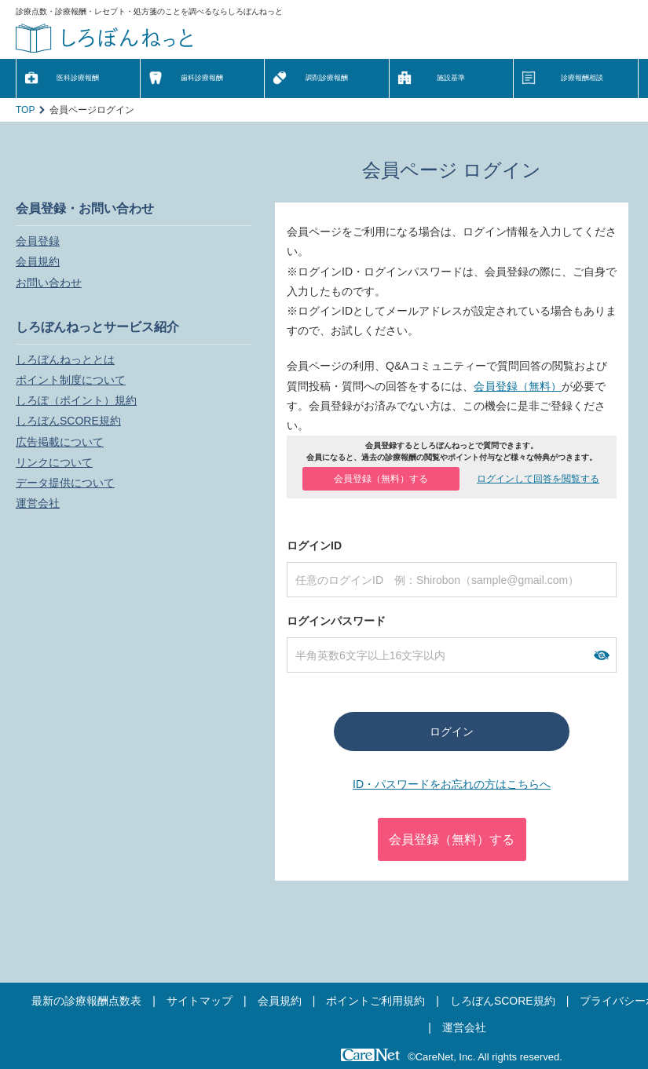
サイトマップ (199, 1000)
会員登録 (38, 241)
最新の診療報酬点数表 (86, 1000)
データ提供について (65, 482)
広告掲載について (60, 442)
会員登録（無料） (518, 386)
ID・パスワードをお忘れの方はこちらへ (452, 784)
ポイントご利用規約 (375, 1000)
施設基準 (451, 78)
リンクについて (54, 462)
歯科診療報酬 (202, 78)
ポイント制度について (71, 380)
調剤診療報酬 (327, 78)
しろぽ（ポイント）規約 (76, 400)
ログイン (452, 731)
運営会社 (38, 503)
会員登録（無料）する (381, 478)
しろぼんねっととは (65, 359)
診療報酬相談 (582, 78)
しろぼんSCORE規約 (68, 420)
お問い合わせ (49, 282)
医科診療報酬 (78, 78)
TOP (25, 109)
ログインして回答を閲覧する (538, 478)
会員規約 (38, 261)
